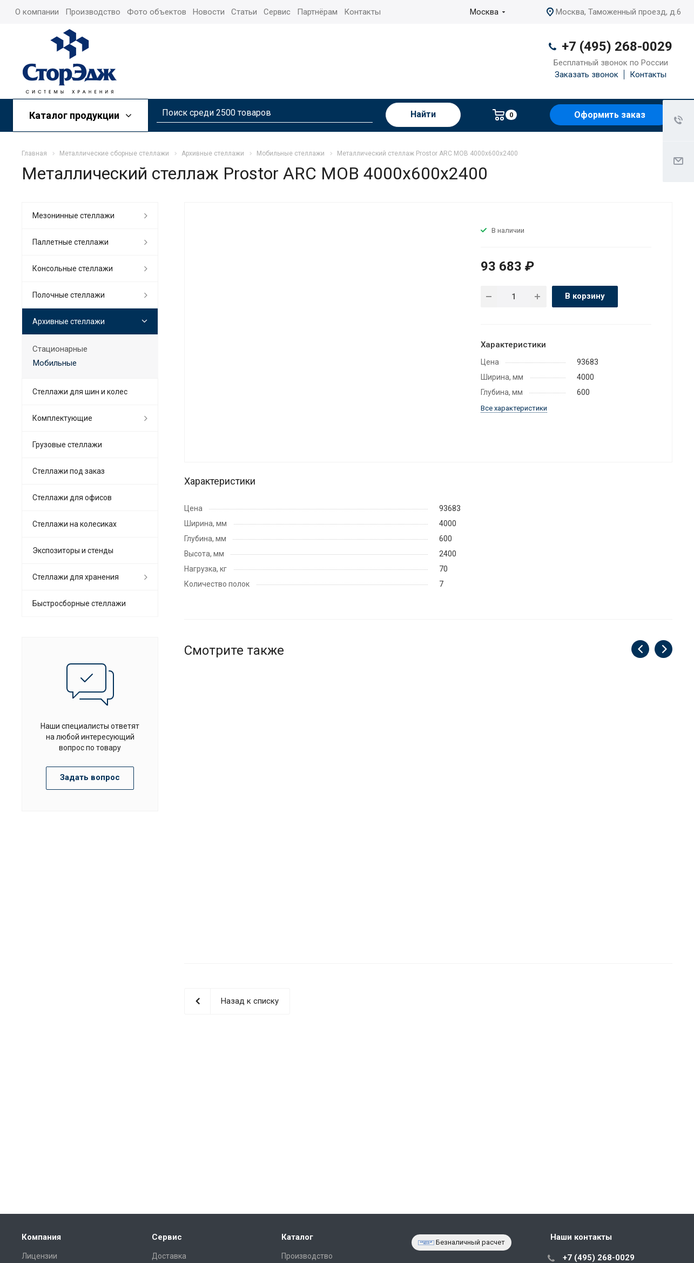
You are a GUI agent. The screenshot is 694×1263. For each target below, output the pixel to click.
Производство (92, 12)
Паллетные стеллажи (70, 242)
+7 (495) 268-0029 (617, 46)
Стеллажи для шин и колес (79, 391)
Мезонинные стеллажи (73, 215)
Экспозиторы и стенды (72, 550)
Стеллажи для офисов (72, 497)
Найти (423, 114)
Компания (41, 1237)
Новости (209, 12)
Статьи (244, 12)
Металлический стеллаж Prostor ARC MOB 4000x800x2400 (428, 821)
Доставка (169, 1256)
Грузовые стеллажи (67, 444)
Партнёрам (317, 12)
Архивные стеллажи (68, 321)
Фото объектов (156, 12)
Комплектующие (62, 418)
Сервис (277, 12)
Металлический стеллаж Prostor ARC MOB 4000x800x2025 (596, 821)
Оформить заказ (609, 115)
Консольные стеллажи (72, 268)
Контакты (362, 12)
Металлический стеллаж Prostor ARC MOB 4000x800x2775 (259, 821)
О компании (37, 12)
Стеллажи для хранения (75, 577)
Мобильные (54, 363)
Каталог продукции (80, 115)
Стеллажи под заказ (68, 471)
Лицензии (39, 1256)
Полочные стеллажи (68, 295)
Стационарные (59, 349)
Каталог (297, 1237)
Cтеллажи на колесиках (74, 524)
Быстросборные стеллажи (79, 603)
